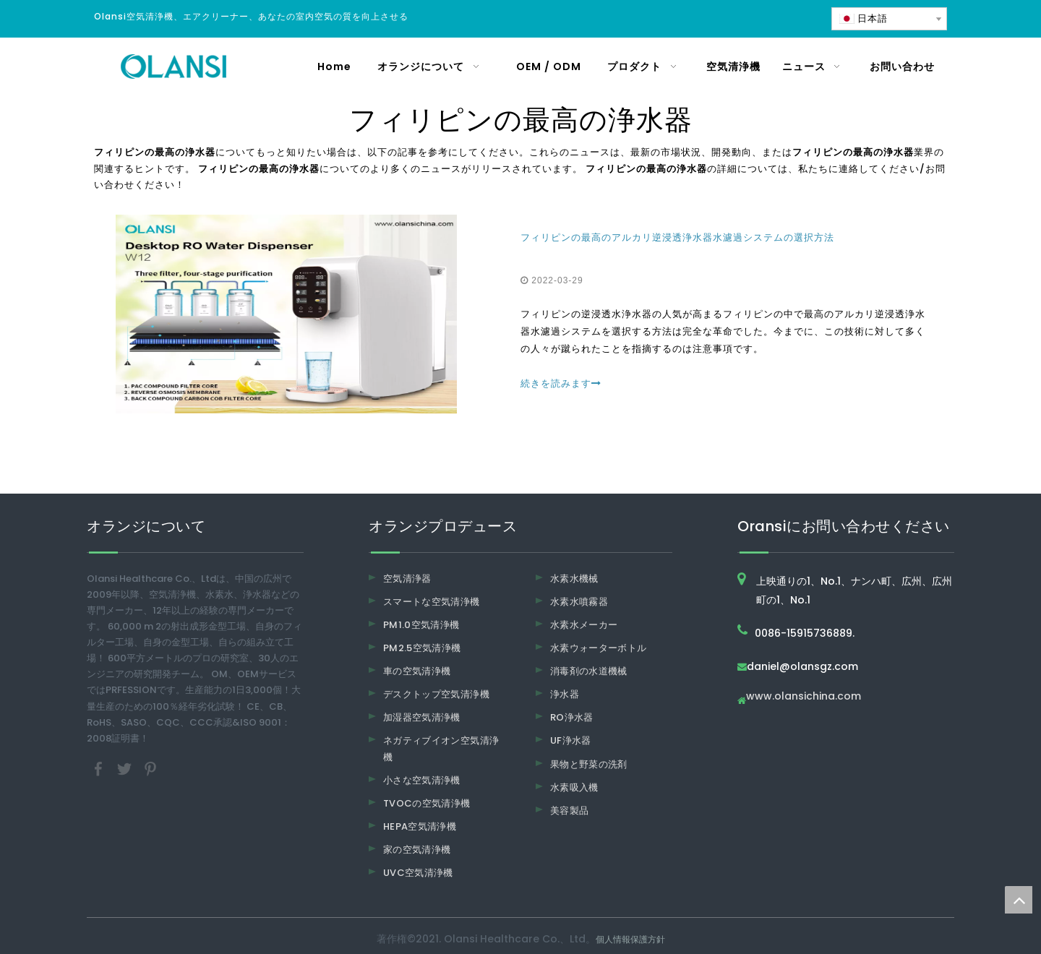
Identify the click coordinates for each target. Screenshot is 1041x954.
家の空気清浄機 (416, 849)
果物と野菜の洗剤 (588, 764)
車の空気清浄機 (416, 671)
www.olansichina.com (803, 697)
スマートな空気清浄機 (431, 602)
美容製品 (569, 810)
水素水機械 (574, 578)
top (1018, 900)
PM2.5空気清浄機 (422, 648)
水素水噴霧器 (579, 602)
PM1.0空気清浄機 (421, 625)
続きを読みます (560, 383)
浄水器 (564, 694)
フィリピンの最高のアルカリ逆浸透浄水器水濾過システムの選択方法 (677, 237)
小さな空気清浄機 (421, 780)
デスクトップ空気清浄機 (436, 694)
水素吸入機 (574, 787)
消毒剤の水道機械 (588, 671)
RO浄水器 (572, 717)
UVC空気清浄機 (418, 873)
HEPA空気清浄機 (419, 826)
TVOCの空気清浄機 (427, 803)
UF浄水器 (570, 740)
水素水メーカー (583, 625)
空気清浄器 (407, 578)
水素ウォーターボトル (598, 648)
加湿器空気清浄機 (421, 717)
